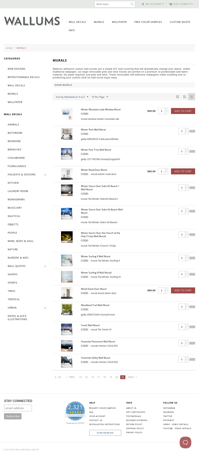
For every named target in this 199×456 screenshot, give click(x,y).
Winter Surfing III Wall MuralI (96, 272)
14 (80, 377)
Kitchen (13, 182)
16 (92, 377)
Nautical (14, 216)
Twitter (167, 416)
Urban (12, 307)
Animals (13, 124)
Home (9, 48)
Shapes (13, 274)
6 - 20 (58, 377)
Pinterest (168, 420)
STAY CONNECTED (18, 401)
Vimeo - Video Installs (175, 424)
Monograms (16, 199)
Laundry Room (18, 191)
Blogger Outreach (136, 420)
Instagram (169, 408)
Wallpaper (119, 22)
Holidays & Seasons (22, 174)
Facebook (168, 412)
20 (117, 377)
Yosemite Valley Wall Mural (95, 357)
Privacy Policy (134, 432)
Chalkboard (16, 157)
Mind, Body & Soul (21, 241)
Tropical (14, 299)
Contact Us (95, 420)
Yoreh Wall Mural (90, 325)
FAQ (91, 412)
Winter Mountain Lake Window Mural (101, 109)
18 (105, 377)
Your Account (97, 416)
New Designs (17, 68)
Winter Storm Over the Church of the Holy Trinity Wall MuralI (100, 234)
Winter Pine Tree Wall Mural (96, 149)
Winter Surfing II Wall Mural (95, 256)
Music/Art (15, 207)
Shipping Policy (135, 428)
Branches (14, 149)
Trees (11, 291)
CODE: (85, 113)
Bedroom (14, 141)
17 (98, 377)
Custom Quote (180, 22)
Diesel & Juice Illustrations (17, 317)
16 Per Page (100, 97)
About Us (131, 408)
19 (111, 377)
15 (86, 377)
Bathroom (15, 133)
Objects (13, 224)
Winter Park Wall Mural (93, 129)
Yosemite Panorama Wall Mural (98, 341)
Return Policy (134, 424)
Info (72, 30)
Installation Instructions (104, 424)
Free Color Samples (148, 22)
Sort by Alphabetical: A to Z (72, 97)
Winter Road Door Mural (94, 169)
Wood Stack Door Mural (93, 289)
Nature (13, 249)
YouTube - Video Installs (177, 428)
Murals (99, 22)
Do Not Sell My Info (105, 433)
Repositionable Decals (24, 77)
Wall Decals (77, 22)
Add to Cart (183, 111)
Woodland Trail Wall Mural (95, 305)
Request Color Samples (102, 408)
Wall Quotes (17, 266)
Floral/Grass (17, 166)
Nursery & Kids (18, 257)
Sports (12, 282)
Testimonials (133, 416)
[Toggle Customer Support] (185, 442)
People (12, 232)
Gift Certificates (135, 412)
